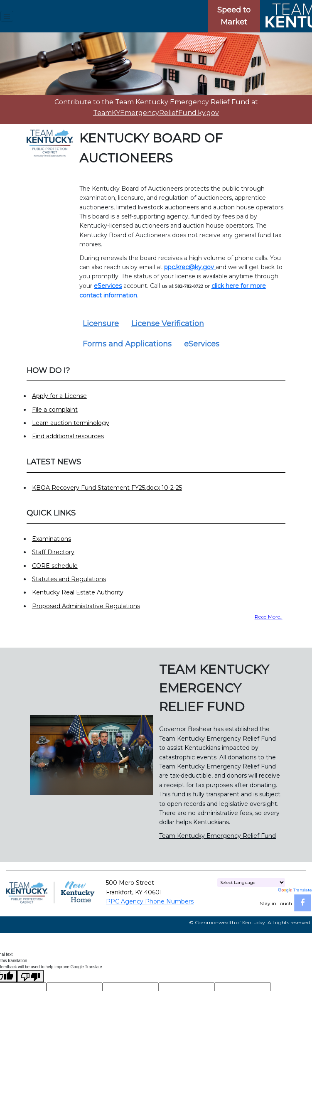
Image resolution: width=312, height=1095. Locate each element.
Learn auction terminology (70, 423)
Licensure (101, 323)
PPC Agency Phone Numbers (150, 901)
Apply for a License (59, 396)
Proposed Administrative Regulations (86, 606)
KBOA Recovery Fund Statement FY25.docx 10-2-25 (107, 487)
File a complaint (55, 409)
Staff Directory (53, 552)
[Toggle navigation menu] (6, 16)
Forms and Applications (127, 344)
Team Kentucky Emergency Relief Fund (217, 836)
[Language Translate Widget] (251, 882)
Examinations (51, 539)
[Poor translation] (30, 976)
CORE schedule (55, 566)
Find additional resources (68, 436)
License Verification (167, 323)
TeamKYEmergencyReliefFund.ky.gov (156, 113)
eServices (201, 344)
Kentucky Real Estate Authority (77, 592)
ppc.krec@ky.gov (189, 267)
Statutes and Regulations (69, 579)
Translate (295, 890)
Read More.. (269, 617)
